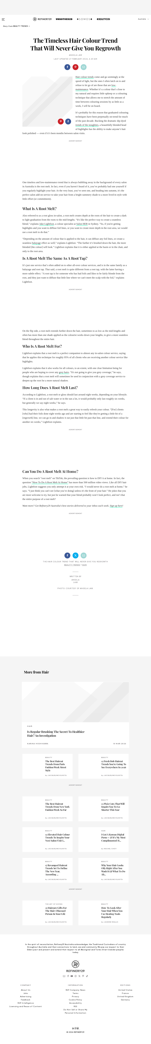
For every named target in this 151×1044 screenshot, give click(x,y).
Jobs (25, 993)
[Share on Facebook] (67, 67)
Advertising (25, 997)
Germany (125, 1000)
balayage (36, 243)
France (125, 993)
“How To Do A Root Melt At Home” (50, 482)
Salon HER (82, 223)
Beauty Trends (72, 565)
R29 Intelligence (26, 1003)
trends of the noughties (87, 125)
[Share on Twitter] (75, 555)
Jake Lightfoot (46, 223)
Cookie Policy (75, 1000)
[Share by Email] (84, 67)
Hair (84, 565)
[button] (136, 22)
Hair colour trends (85, 77)
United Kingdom (125, 997)
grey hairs (64, 372)
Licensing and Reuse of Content (25, 1006)
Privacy (75, 997)
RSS (75, 1006)
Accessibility (75, 1003)
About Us (25, 990)
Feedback (25, 1000)
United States (125, 990)
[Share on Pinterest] (75, 67)
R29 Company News (75, 990)
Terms (75, 993)
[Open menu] (3, 18)
